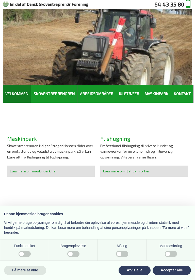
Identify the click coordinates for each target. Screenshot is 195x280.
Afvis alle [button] (134, 270)
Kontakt (182, 93)
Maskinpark (156, 93)
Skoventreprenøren (54, 93)
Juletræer (129, 93)
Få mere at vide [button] (25, 270)
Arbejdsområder (96, 93)
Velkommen (16, 93)
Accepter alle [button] (172, 270)
